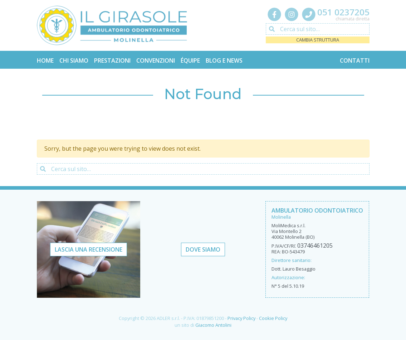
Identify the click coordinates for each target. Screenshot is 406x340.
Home (45, 60)
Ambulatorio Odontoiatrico (317, 210)
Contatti (355, 60)
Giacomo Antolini (213, 325)
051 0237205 (343, 12)
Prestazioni (112, 60)
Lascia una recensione (88, 249)
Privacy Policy (241, 318)
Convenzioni (155, 60)
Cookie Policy (273, 318)
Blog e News (224, 60)
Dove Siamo (203, 249)
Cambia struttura (317, 40)
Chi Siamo (73, 60)
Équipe (190, 60)
